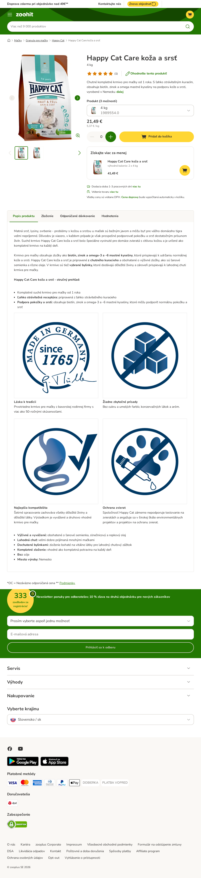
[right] (77, 98)
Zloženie (47, 216)
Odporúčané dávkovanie (77, 216)
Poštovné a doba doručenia (85, 851)
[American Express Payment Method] (37, 783)
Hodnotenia (110, 216)
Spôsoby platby (120, 851)
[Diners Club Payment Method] (49, 783)
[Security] (17, 825)
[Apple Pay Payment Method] (74, 783)
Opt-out (53, 858)
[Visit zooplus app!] (23, 765)
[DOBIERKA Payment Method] (90, 782)
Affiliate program (148, 851)
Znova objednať (143, 4)
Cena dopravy (129, 197)
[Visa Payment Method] (12, 783)
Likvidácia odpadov (32, 851)
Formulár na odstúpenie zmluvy (159, 844)
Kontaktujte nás (109, 4)
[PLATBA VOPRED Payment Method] (115, 782)
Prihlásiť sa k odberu (100, 647)
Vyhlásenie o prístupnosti (82, 858)
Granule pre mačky (37, 40)
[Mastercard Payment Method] (25, 783)
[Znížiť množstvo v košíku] (92, 136)
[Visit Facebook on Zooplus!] (9, 748)
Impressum (74, 844)
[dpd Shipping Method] (12, 804)
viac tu (136, 187)
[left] (12, 98)
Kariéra (25, 844)
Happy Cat (58, 40)
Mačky (18, 40)
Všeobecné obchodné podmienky (109, 844)
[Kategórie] (9, 14)
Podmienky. (67, 583)
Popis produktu (24, 216)
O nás (11, 844)
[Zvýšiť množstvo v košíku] (110, 136)
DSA (10, 851)
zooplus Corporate (48, 844)
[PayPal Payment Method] (62, 783)
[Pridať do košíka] (156, 136)
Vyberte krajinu (23, 709)
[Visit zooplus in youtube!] (20, 748)
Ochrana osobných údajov (25, 858)
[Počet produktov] (101, 136)
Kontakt (55, 851)
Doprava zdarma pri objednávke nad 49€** (37, 4)
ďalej (120, 92)
